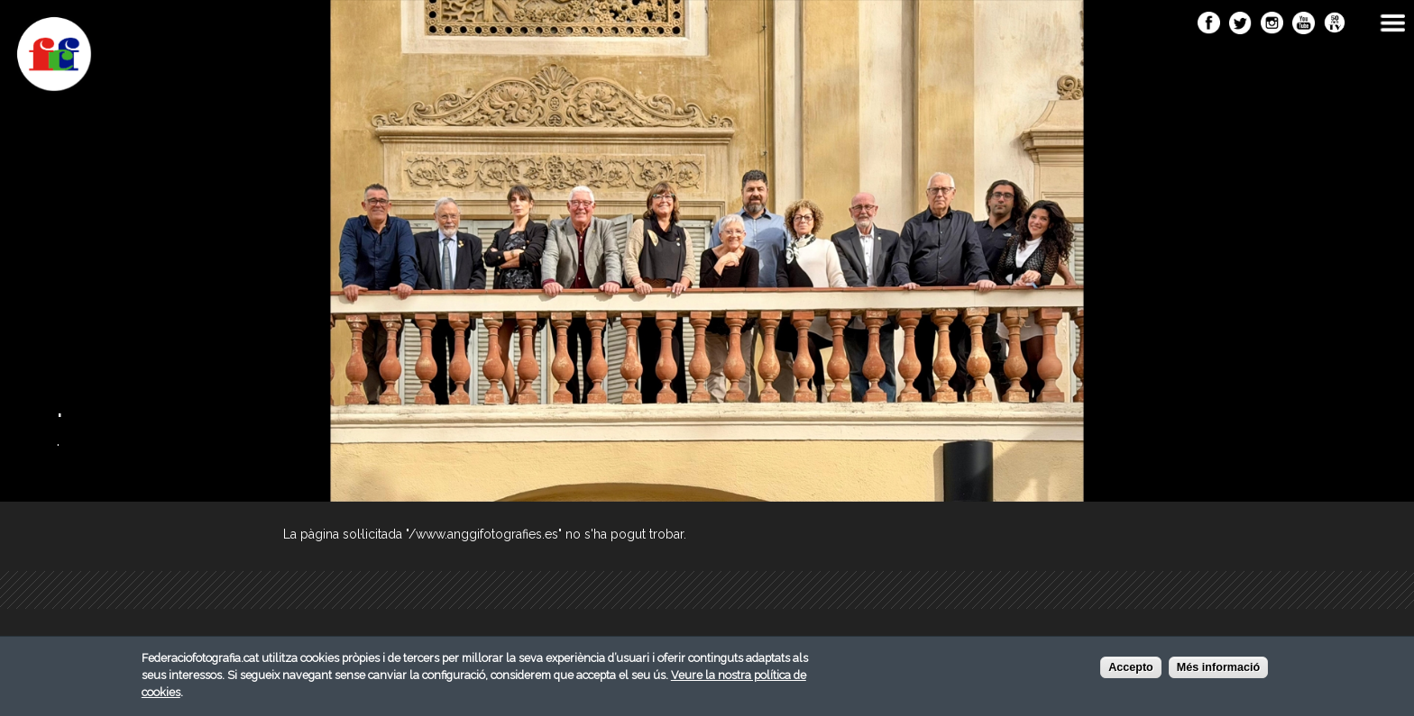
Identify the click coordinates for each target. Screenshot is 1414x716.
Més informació (1218, 670)
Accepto (1130, 670)
